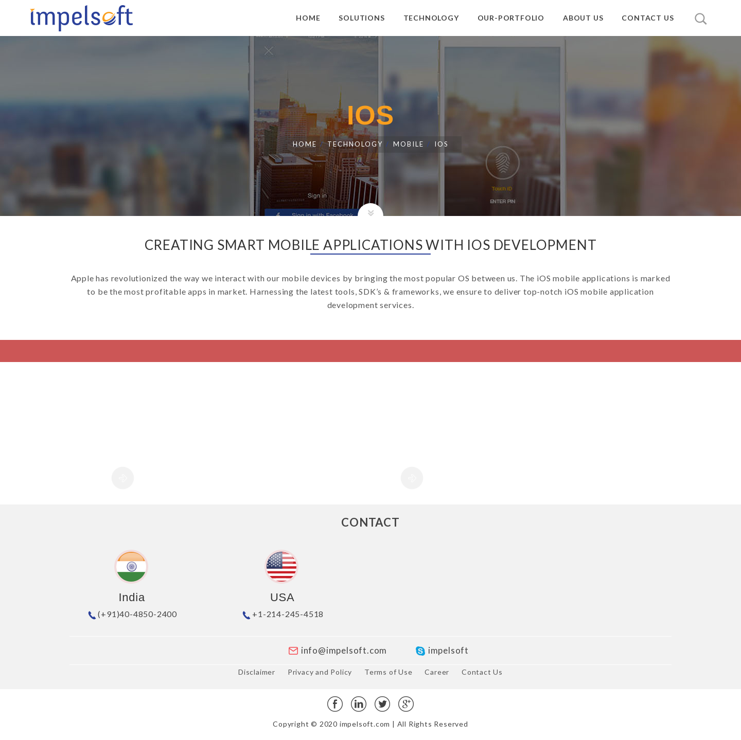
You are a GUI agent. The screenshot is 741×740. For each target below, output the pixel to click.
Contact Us (482, 671)
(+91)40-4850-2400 (131, 614)
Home (305, 144)
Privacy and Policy (320, 671)
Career (437, 671)
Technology (355, 144)
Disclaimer (256, 671)
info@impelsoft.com (337, 650)
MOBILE (408, 144)
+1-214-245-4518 (282, 614)
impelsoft (442, 650)
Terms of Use (388, 671)
